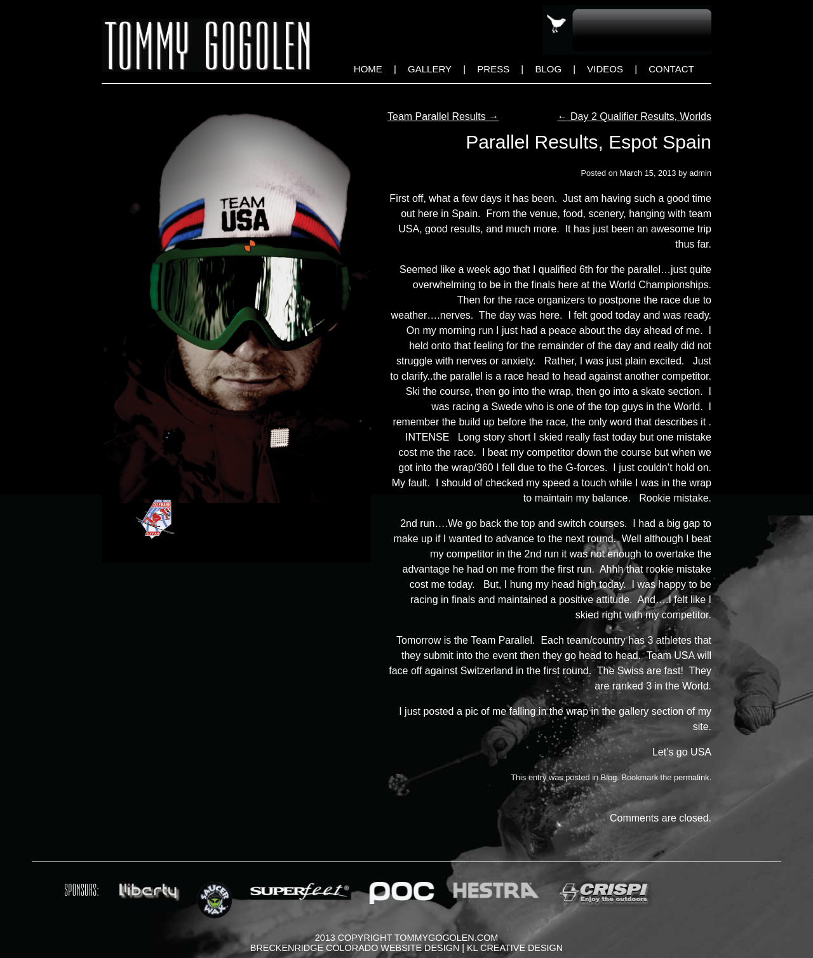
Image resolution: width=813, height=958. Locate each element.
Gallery (430, 68)
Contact (671, 68)
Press (493, 68)
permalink (691, 777)
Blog (548, 68)
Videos (605, 68)
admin (700, 173)
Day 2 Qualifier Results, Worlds (634, 116)
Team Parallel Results (443, 116)
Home (368, 68)
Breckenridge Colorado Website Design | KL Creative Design (406, 948)
